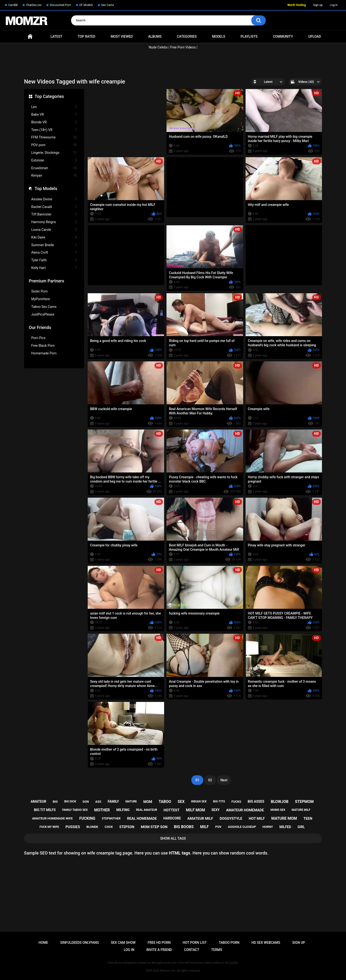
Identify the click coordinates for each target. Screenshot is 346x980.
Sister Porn (39, 291)
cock (109, 827)
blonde (92, 827)
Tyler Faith (54, 260)
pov (218, 827)
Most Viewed (122, 36)
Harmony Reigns (54, 222)
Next (223, 780)
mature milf (301, 810)
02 (210, 780)
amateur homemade (245, 810)
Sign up (318, 5)
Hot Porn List (195, 942)
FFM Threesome (54, 137)
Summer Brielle (54, 245)
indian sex (199, 801)
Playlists (249, 36)
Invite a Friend (159, 950)
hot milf (257, 818)
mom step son (154, 827)
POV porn (54, 145)
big (55, 801)
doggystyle (231, 818)
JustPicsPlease (42, 314)
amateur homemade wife (52, 818)
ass (98, 801)
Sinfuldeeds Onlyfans (79, 942)
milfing (123, 810)
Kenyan (54, 175)
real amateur (146, 810)
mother (102, 810)
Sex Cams (107, 5)
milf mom (195, 810)
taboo (165, 801)
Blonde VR (54, 122)
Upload (314, 36)
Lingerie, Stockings (54, 153)
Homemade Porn (44, 353)
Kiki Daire (54, 237)
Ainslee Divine (54, 199)
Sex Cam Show (123, 942)
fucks (236, 801)
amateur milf (200, 818)
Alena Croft (54, 253)
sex (181, 801)
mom (147, 802)
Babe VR (54, 115)
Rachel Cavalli (54, 207)
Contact (191, 950)
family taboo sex (75, 810)
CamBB (13, 5)
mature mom (284, 818)
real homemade (142, 818)
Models (218, 36)
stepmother (111, 818)
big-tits (219, 801)
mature (131, 801)
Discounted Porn (60, 5)
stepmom (304, 801)
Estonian (54, 160)
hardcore (172, 818)
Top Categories (49, 96)
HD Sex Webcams (266, 942)
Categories (187, 36)
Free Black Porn (43, 345)
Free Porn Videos (183, 47)
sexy (215, 810)
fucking (87, 818)
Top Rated (86, 36)
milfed (285, 827)
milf (204, 827)
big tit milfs (45, 810)
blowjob (280, 801)
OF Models (86, 5)
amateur (38, 801)
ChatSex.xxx (34, 5)
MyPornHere (40, 299)
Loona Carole (54, 230)
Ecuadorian (54, 168)
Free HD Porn (159, 942)
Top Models (46, 188)
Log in (334, 5)
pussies (73, 827)
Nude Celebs (158, 47)
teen (307, 818)
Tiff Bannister (54, 214)
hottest (171, 810)
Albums (155, 36)
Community (283, 36)
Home (30, 36)
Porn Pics (38, 338)
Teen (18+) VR (54, 130)
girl (301, 827)
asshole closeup (242, 827)
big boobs (184, 827)
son (86, 801)
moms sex (277, 810)
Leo (54, 107)
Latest (56, 36)
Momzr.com (168, 970)
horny (267, 827)
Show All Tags (173, 838)
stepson (126, 827)
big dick (70, 801)
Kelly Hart (54, 268)
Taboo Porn (229, 942)
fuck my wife (49, 827)
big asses (256, 801)
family (113, 801)
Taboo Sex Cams (43, 307)
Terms (216, 950)
